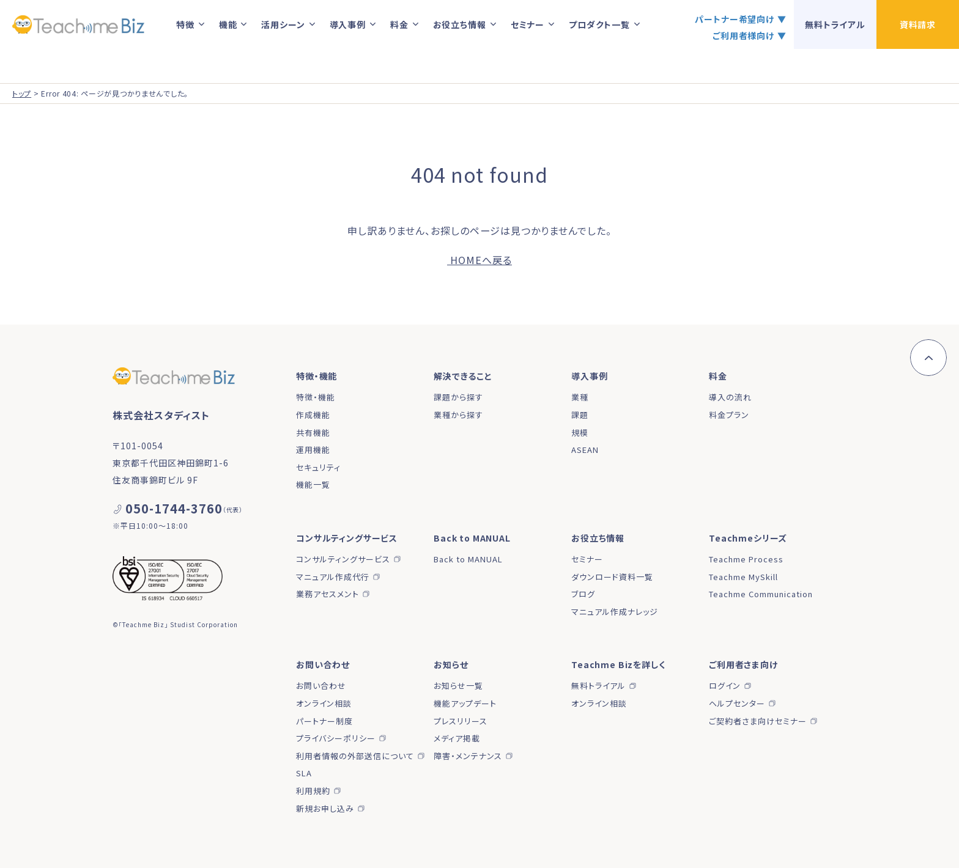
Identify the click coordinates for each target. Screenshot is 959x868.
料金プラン (729, 415)
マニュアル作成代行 (332, 577)
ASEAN (585, 449)
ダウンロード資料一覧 (612, 577)
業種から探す (458, 415)
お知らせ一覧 (458, 685)
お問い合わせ (321, 685)
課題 (579, 415)
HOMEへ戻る (479, 259)
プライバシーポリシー (336, 738)
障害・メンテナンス (468, 756)
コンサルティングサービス (343, 559)
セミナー (587, 559)
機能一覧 (313, 484)
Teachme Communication (761, 594)
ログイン (725, 685)
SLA (304, 773)
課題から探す (458, 397)
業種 (579, 397)
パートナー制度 (324, 721)
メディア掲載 (457, 738)
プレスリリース (460, 721)
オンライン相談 (324, 703)
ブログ (583, 594)
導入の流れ (730, 397)
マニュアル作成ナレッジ (614, 611)
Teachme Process (746, 559)
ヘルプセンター (737, 703)
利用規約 (313, 790)
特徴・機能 (315, 397)
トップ (21, 93)
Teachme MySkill (743, 577)
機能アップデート (465, 703)
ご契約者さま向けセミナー (758, 721)
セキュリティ (318, 467)
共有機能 (313, 432)
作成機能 (313, 415)
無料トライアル (598, 685)
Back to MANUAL (468, 559)
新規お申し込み (325, 808)
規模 (579, 432)
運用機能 (313, 449)
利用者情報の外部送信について (355, 756)
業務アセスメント (327, 594)
